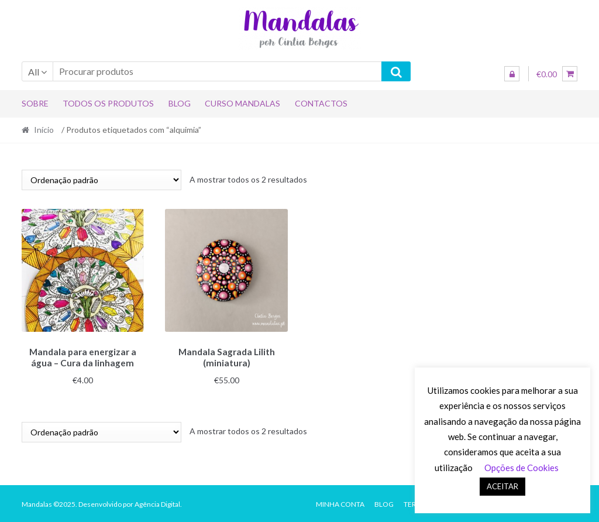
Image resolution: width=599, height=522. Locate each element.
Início (44, 130)
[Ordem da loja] (101, 180)
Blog (179, 103)
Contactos (321, 103)
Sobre (35, 103)
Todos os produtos (108, 103)
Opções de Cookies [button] (521, 467)
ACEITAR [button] (502, 486)
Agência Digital (157, 502)
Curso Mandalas (242, 103)
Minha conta (340, 502)
